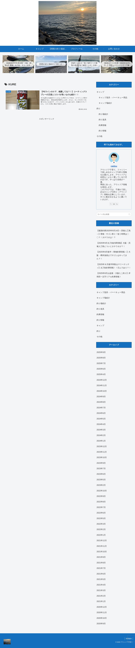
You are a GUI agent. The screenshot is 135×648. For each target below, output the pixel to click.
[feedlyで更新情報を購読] (114, 204)
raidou (114, 166)
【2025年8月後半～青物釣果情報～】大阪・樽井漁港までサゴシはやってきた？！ (113, 255)
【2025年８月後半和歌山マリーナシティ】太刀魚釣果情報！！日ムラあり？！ (114, 266)
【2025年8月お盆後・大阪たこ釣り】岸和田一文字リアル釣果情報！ (113, 275)
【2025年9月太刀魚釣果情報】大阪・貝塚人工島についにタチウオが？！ (113, 244)
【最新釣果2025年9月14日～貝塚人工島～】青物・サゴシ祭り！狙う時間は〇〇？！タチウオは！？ (114, 234)
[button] (129, 214)
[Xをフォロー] (110, 204)
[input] (114, 214)
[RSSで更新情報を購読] (117, 204)
